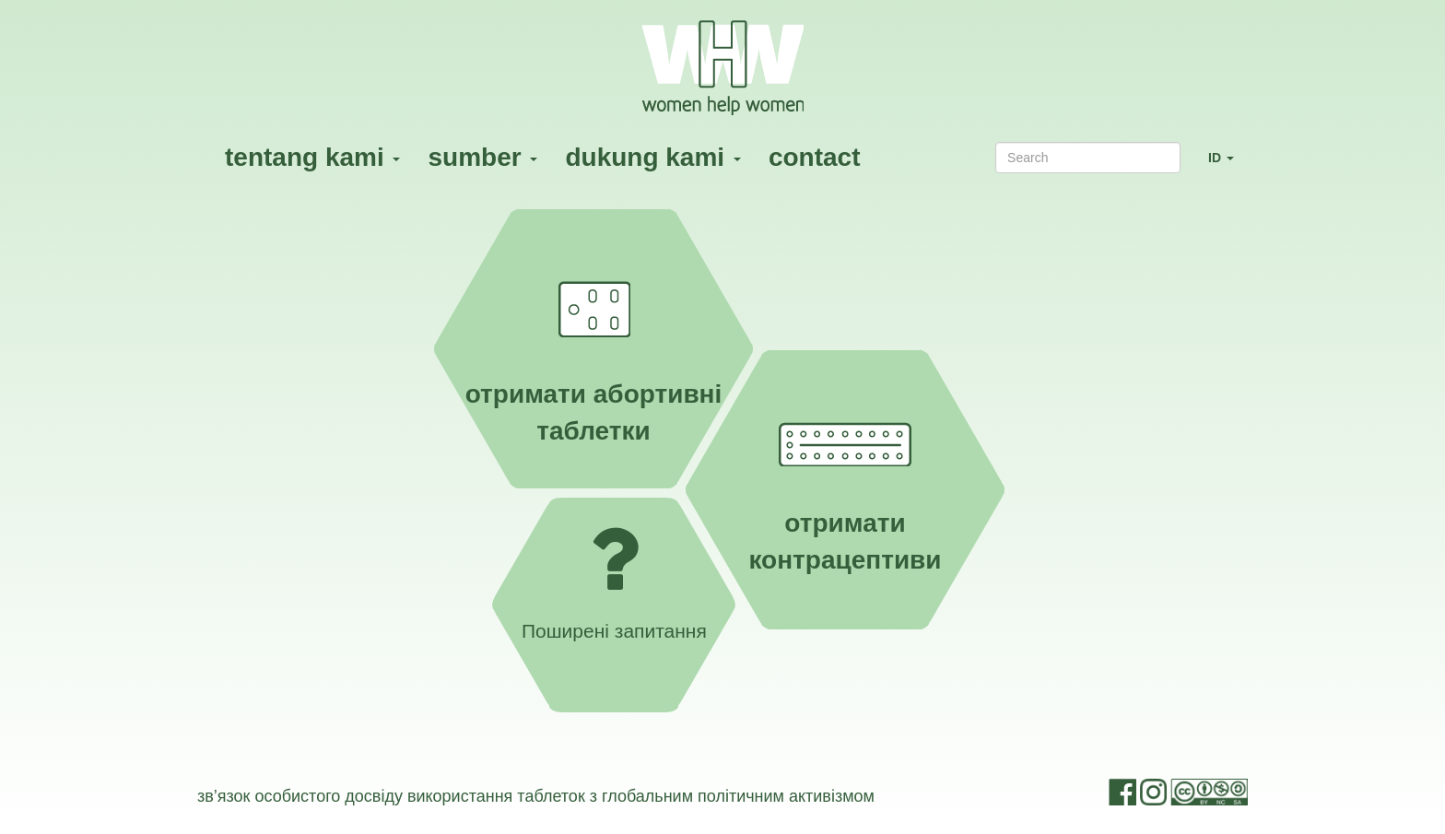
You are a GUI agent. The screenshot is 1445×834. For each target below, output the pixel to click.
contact (815, 157)
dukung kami (652, 157)
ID (1228, 165)
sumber (482, 157)
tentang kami (312, 157)
